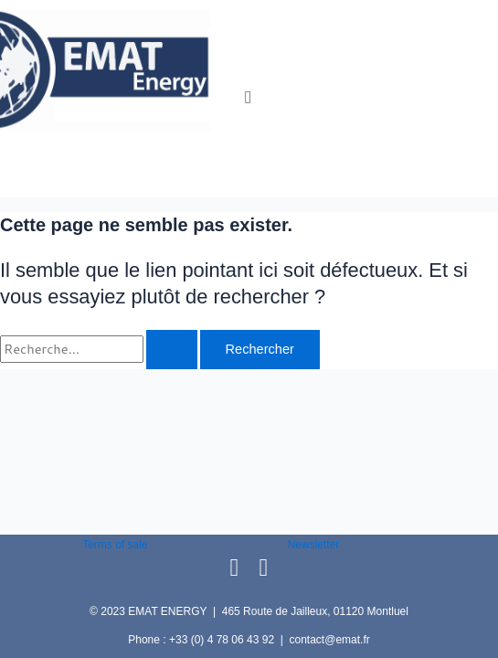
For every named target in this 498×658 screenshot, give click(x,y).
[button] (248, 97)
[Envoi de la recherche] (171, 349)
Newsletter (314, 544)
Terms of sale (114, 544)
